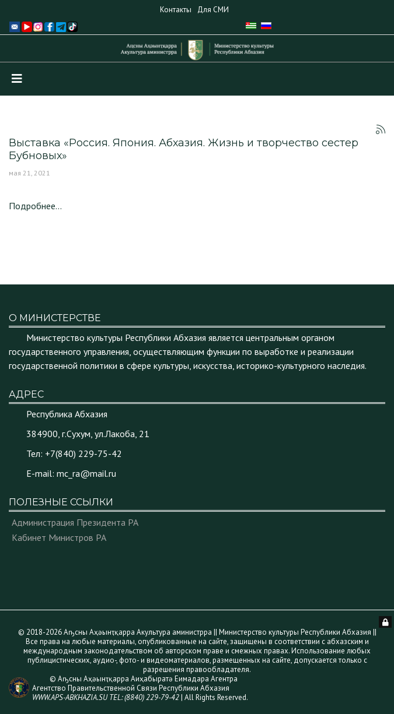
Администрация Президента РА (75, 522)
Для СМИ (213, 9)
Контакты (175, 9)
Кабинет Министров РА (59, 537)
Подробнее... (35, 206)
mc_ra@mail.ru (86, 473)
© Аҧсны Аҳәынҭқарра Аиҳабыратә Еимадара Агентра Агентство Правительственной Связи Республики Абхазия (135, 688)
